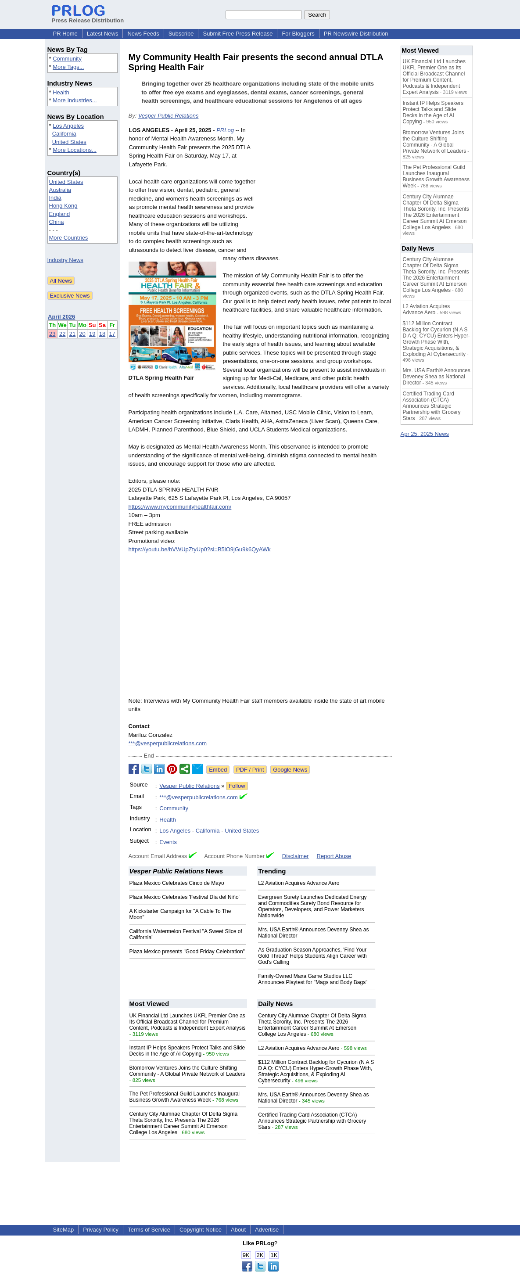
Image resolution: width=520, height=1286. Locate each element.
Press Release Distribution (88, 17)
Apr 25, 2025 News (425, 434)
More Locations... (75, 150)
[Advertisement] (326, 190)
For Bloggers (298, 33)
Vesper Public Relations (168, 115)
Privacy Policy (100, 1229)
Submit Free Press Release (238, 33)
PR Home (65, 33)
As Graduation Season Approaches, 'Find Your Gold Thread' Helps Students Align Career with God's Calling (312, 956)
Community (67, 58)
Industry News (65, 260)
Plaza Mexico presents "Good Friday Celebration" (187, 951)
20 (82, 333)
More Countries (68, 237)
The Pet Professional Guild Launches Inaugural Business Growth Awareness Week (184, 1097)
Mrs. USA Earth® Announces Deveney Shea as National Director (436, 376)
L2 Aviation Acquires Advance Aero (298, 883)
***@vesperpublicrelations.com (168, 743)
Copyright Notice (200, 1229)
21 (72, 333)
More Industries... (75, 100)
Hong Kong (63, 205)
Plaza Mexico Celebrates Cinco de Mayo (176, 883)
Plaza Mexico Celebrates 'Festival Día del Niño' (184, 897)
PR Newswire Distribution (356, 33)
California (64, 133)
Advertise (267, 1229)
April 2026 (61, 316)
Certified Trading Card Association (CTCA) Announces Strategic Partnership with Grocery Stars (312, 1121)
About (238, 1229)
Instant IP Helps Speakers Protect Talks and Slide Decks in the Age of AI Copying (187, 1051)
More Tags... (68, 67)
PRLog (225, 130)
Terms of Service (149, 1229)
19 (92, 333)
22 (62, 333)
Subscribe (181, 33)
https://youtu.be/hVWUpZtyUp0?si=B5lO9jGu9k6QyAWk (200, 549)
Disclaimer (295, 856)
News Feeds (143, 33)
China (56, 222)
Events (168, 842)
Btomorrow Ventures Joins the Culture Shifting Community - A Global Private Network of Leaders (187, 1071)
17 (112, 333)
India (55, 197)
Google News (290, 769)
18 (102, 333)
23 (52, 333)
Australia (60, 190)
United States (69, 142)
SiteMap (63, 1229)
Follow (237, 786)
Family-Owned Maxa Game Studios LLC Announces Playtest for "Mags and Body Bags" (312, 979)
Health (61, 92)
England (59, 214)
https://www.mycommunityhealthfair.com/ (180, 506)
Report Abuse (334, 856)
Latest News (102, 33)
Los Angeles (68, 125)
